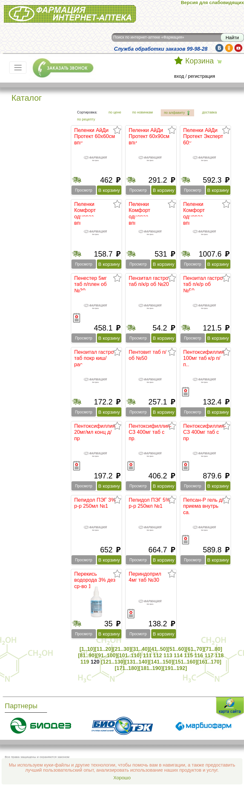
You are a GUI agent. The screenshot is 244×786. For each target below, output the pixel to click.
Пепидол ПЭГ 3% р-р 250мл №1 (95, 503)
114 (178, 655)
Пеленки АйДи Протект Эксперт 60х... (203, 136)
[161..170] (209, 662)
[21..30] (122, 649)
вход (179, 76)
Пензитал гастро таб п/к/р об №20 (149, 281)
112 (157, 655)
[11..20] (104, 649)
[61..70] (195, 649)
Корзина (199, 61)
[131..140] (137, 662)
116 (198, 655)
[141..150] (161, 662)
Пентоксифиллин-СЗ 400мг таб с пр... (150, 432)
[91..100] (107, 655)
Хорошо (122, 777)
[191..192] (175, 668)
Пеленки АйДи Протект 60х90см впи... (149, 136)
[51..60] (176, 649)
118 (219, 655)
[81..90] (87, 655)
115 (188, 655)
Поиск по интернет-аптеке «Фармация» (148, 37)
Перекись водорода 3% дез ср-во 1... (95, 580)
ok (229, 48)
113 (167, 655)
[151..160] (185, 662)
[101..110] (129, 655)
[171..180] (127, 668)
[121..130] (113, 662)
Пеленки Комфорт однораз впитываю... (88, 213)
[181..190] (151, 668)
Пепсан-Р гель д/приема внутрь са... (203, 506)
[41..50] (158, 649)
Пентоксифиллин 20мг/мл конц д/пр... (95, 432)
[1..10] (87, 649)
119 (84, 662)
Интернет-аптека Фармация (70, 14)
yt (238, 48)
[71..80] (213, 649)
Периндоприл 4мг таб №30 (145, 577)
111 (147, 655)
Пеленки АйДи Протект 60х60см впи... (94, 136)
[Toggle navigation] (17, 68)
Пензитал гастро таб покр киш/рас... (94, 358)
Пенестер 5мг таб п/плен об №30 (90, 284)
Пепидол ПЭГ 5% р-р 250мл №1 (149, 503)
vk (219, 48)
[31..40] (140, 649)
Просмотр (83, 190)
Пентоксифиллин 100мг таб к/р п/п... (204, 358)
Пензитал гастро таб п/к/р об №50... (203, 284)
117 (209, 655)
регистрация (201, 76)
